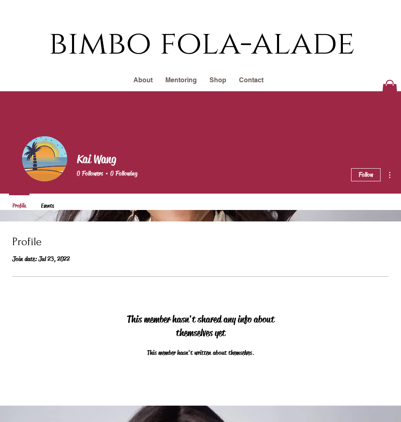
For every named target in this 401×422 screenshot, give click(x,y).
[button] (389, 90)
